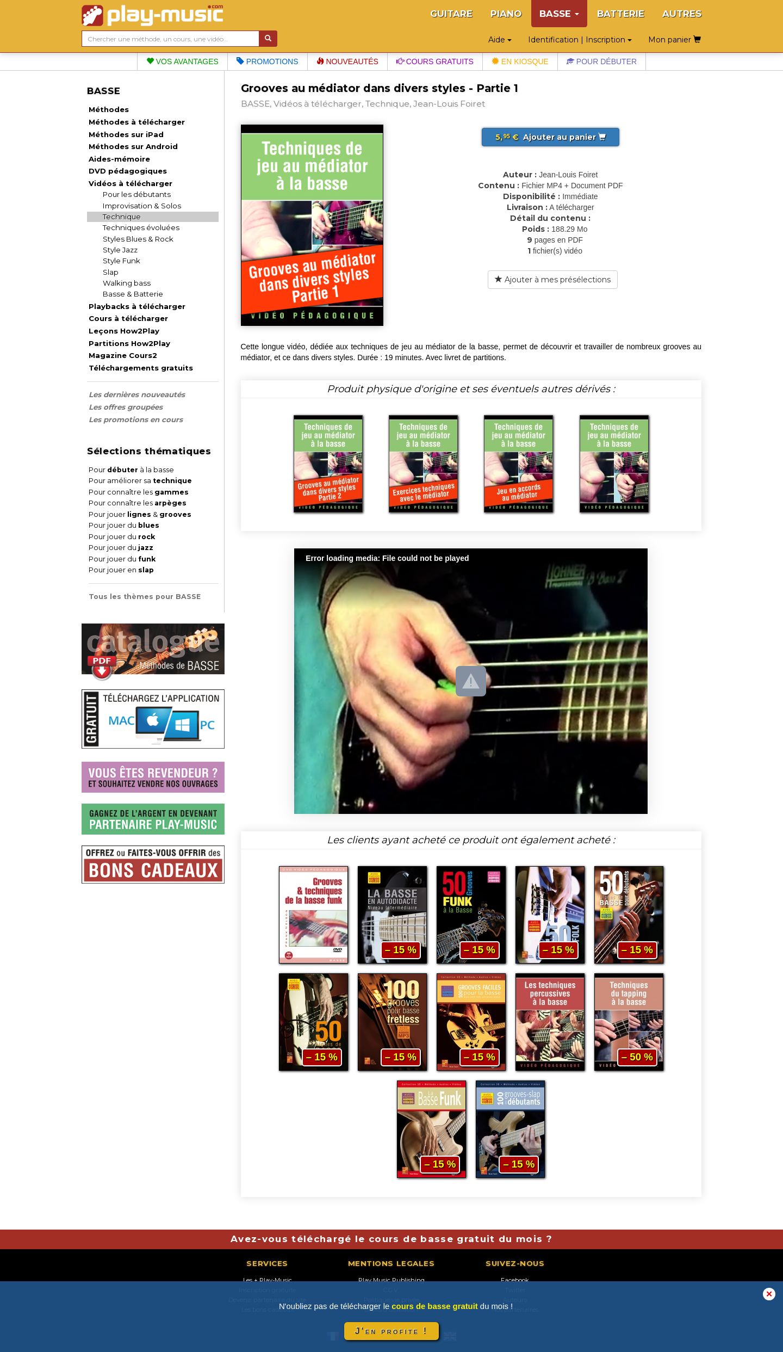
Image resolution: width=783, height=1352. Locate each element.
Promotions (268, 61)
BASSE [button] (559, 13)
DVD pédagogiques (128, 170)
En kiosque (520, 61)
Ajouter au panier (550, 137)
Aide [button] (500, 40)
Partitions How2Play (129, 343)
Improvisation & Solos (142, 205)
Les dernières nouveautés (137, 394)
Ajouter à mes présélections (553, 280)
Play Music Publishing (391, 1280)
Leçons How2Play (124, 330)
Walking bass (127, 283)
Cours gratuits (435, 61)
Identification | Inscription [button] (580, 40)
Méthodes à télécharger (137, 122)
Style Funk (121, 260)
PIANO (505, 13)
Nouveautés (347, 61)
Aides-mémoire (119, 159)
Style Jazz (120, 249)
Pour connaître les (139, 492)
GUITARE (451, 13)
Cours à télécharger (128, 318)
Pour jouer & (140, 514)
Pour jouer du (124, 525)
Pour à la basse (131, 470)
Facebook (515, 1280)
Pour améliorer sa (140, 481)
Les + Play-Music (267, 1280)
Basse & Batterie (133, 293)
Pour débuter (602, 61)
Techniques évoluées (141, 227)
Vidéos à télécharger (130, 183)
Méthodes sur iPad (126, 134)
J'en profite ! (391, 1331)
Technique (122, 216)
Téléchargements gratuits (141, 367)
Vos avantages (182, 61)
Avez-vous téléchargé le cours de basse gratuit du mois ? (391, 1238)
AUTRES (681, 13)
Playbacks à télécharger (137, 306)
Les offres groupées (126, 407)
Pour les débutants (137, 194)
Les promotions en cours (136, 419)
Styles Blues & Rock (138, 238)
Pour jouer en (121, 570)
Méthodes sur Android (133, 146)
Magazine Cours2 (123, 355)
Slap (111, 272)
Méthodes (109, 109)
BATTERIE (620, 13)
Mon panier (674, 40)
